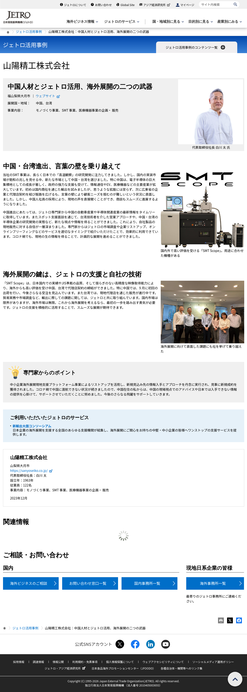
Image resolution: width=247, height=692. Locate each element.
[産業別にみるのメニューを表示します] (229, 21)
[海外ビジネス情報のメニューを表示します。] (82, 21)
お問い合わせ (103, 5)
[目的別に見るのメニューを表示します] (200, 21)
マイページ (187, 5)
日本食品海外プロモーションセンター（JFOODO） (124, 668)
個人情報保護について (120, 662)
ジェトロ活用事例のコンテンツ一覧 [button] (196, 47)
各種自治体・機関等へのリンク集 (181, 668)
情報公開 (58, 662)
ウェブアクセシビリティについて (163, 662)
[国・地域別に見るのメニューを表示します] (167, 21)
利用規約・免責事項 (84, 662)
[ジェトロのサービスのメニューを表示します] (121, 21)
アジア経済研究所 (157, 5)
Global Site (128, 5)
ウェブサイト (48, 95)
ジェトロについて (75, 5)
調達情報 (38, 662)
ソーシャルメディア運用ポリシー (213, 662)
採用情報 (18, 662)
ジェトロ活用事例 (29, 31)
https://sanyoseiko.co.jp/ (31, 470)
